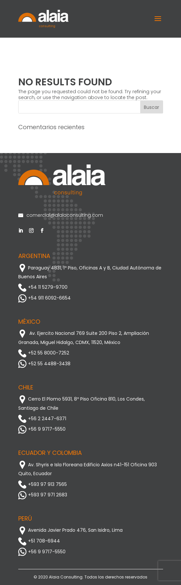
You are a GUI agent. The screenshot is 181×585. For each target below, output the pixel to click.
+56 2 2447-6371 (42, 418)
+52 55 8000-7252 (43, 353)
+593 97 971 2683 (42, 494)
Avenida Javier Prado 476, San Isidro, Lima (70, 530)
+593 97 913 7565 (42, 484)
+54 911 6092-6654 (44, 298)
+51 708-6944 (39, 541)
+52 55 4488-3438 (44, 363)
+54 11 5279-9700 (43, 287)
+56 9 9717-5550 (42, 429)
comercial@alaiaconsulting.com (60, 215)
